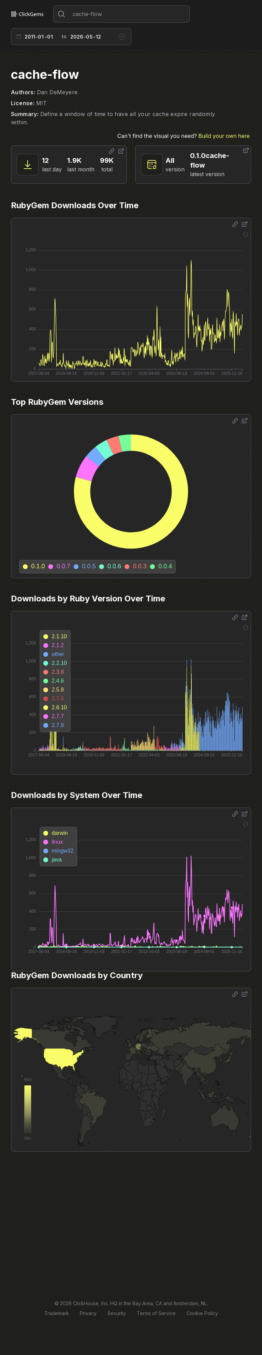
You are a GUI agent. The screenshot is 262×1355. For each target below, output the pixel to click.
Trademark (56, 1313)
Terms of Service (156, 1313)
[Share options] (111, 151)
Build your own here (224, 135)
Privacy (88, 1313)
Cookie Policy (202, 1313)
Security (116, 1313)
